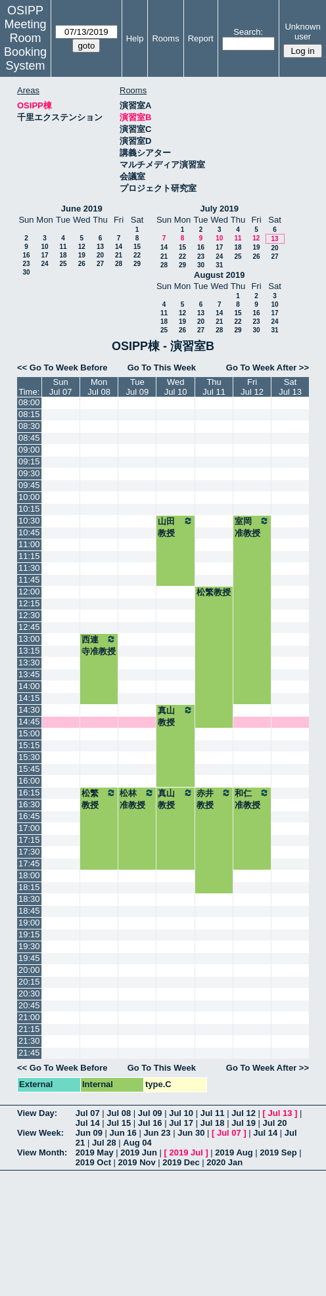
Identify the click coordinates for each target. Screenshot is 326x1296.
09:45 (29, 485)
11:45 (29, 580)
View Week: (40, 1133)
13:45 (29, 674)
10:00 (29, 497)
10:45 (29, 532)
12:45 (29, 627)
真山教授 (175, 716)
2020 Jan (224, 1162)
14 (118, 246)
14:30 (29, 710)
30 (26, 272)
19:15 (29, 934)
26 (81, 263)
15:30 (29, 757)
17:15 (29, 840)
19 (81, 255)
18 (62, 255)
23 (26, 263)
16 (26, 255)
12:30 (29, 615)
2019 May (95, 1152)
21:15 (29, 1029)
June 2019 (82, 208)
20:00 (29, 970)
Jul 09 (150, 1113)
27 (100, 263)
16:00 (29, 781)
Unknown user (302, 31)
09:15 (29, 461)
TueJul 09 (137, 387)
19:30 (29, 946)
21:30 (29, 1041)
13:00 (29, 639)
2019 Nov (137, 1162)
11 (62, 246)
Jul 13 (280, 1113)
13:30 (29, 662)
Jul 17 (181, 1123)
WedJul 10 (175, 387)
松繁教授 (214, 592)
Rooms (165, 38)
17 (44, 255)
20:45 (29, 1005)
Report (201, 38)
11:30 (29, 568)
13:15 (29, 651)
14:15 (29, 698)
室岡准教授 (252, 527)
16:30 (29, 804)
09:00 (29, 450)
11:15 (29, 556)
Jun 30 (190, 1133)
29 (137, 263)
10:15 (29, 509)
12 (81, 246)
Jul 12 (243, 1113)
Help (135, 38)
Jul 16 (150, 1123)
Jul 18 (212, 1123)
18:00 (29, 875)
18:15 (29, 887)
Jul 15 (118, 1123)
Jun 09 (89, 1133)
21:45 (29, 1053)
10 (44, 246)
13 (100, 246)
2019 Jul (185, 1152)
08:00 (29, 402)
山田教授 (175, 527)
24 (44, 263)
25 (62, 263)
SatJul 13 (290, 387)
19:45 (29, 958)
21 (118, 255)
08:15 (29, 414)
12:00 (29, 591)
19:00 (29, 922)
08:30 (29, 426)
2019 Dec (180, 1162)
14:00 (29, 686)
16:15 (29, 792)
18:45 (29, 911)
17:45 (29, 863)
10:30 (29, 520)
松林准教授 (137, 799)
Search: (248, 32)
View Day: (37, 1113)
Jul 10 (181, 1113)
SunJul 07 (60, 387)
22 (137, 255)
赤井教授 (214, 799)
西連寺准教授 (99, 645)
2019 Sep (278, 1152)
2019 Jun (138, 1152)
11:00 (29, 544)
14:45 (29, 721)
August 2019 (219, 275)
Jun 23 (156, 1133)
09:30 (29, 473)
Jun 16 (123, 1133)
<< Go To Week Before (62, 367)
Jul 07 (88, 1113)
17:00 (29, 828)
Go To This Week (162, 367)
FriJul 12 (252, 387)
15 (137, 246)
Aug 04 (137, 1143)
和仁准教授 (252, 799)
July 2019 (219, 208)
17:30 (29, 852)
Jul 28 (104, 1143)
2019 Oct (93, 1162)
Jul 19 (243, 1123)
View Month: (42, 1152)
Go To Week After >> (267, 367)
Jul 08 (118, 1113)
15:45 (29, 769)
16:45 (29, 816)
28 (118, 263)
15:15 (29, 745)
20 (100, 255)
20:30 (29, 993)
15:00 (29, 733)
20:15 (29, 982)
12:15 (29, 603)
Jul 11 (212, 1113)
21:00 (29, 1017)
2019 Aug (233, 1152)
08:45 (29, 438)
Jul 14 (88, 1123)
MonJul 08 (98, 387)
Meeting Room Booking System (25, 45)
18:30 (29, 899)
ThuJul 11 (213, 387)
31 (219, 265)
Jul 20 (275, 1123)
